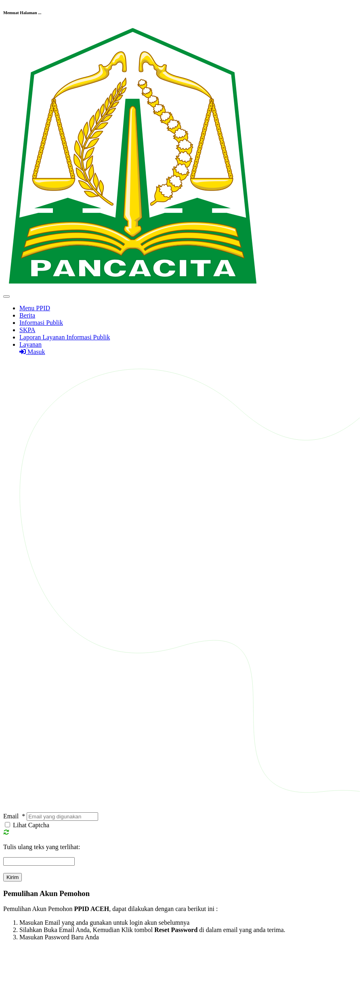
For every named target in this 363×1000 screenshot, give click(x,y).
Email (14, 816)
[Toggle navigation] (6, 296)
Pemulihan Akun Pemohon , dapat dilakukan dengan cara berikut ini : (110, 908)
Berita (27, 315)
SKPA (27, 329)
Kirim (12, 877)
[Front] (132, 287)
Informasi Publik (41, 322)
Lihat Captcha (31, 825)
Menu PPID (34, 308)
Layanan (30, 344)
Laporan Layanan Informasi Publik (64, 337)
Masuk (32, 351)
